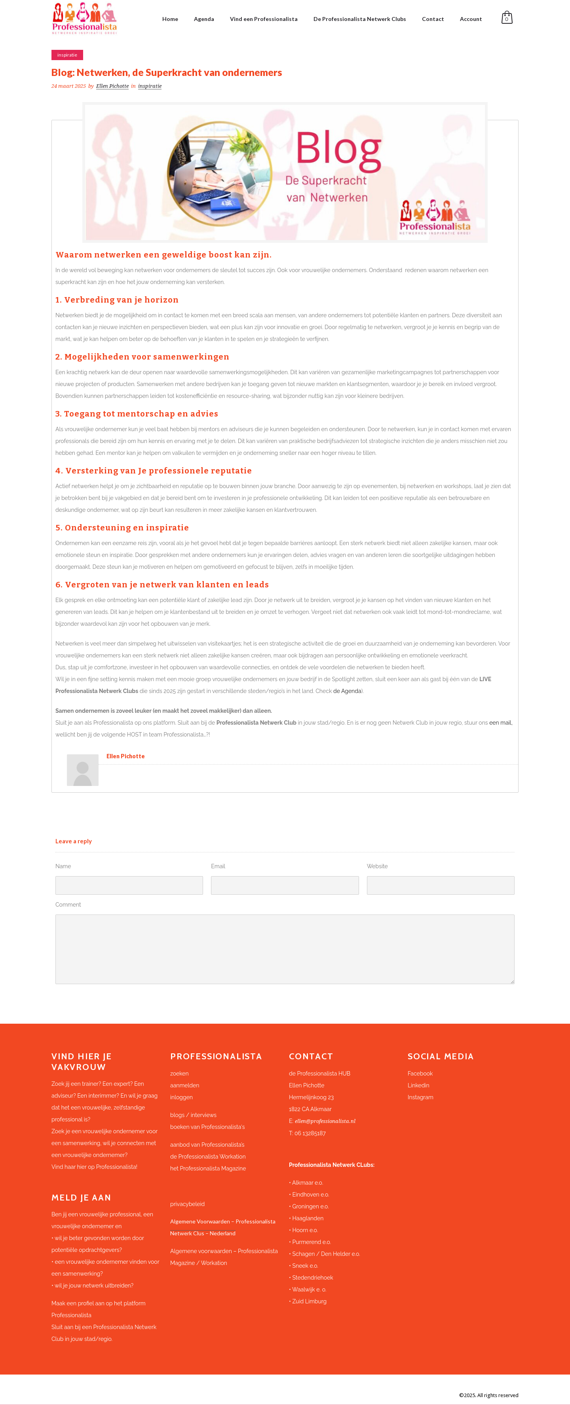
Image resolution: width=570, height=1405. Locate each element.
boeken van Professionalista (205, 1127)
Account (471, 18)
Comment (68, 904)
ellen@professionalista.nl (325, 1121)
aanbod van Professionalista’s (208, 1145)
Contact (433, 18)
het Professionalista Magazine (208, 1168)
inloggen (181, 1097)
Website (377, 866)
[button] (344, 1091)
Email (218, 866)
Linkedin (418, 1085)
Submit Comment (89, 998)
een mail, (501, 723)
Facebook (420, 1073)
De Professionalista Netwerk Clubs (360, 18)
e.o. (325, 1206)
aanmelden (184, 1085)
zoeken (179, 1073)
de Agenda (347, 691)
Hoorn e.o (304, 1230)
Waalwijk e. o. (309, 1289)
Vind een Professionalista (264, 18)
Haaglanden (307, 1218)
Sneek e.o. (305, 1266)
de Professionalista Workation (208, 1156)
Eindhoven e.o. (310, 1194)
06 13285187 (310, 1133)
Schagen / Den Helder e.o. (325, 1254)
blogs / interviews (193, 1115)
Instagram (420, 1097)
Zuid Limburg (309, 1301)
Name (63, 866)
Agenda (204, 18)
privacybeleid (187, 1204)
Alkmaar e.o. (307, 1183)
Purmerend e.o (311, 1242)
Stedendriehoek (312, 1277)
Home (170, 18)
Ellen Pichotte (112, 86)
